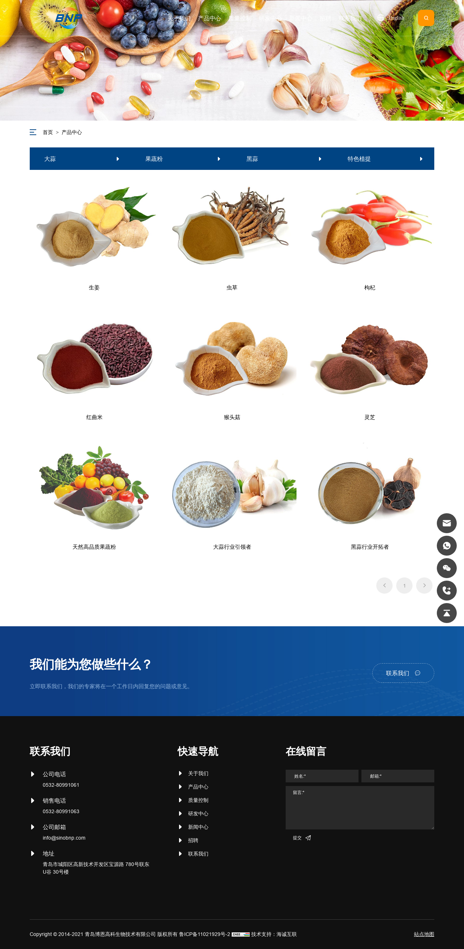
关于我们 (198, 773)
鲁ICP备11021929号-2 (204, 934)
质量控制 (198, 800)
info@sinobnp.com (64, 837)
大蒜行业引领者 (232, 547)
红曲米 (94, 417)
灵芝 (369, 417)
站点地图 (424, 934)
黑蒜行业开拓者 (370, 547)
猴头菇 (232, 417)
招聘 (193, 840)
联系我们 (198, 853)
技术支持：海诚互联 (274, 934)
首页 (48, 132)
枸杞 (369, 287)
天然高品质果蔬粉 (94, 547)
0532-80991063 (61, 811)
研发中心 (198, 813)
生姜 (94, 287)
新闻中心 (198, 827)
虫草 (232, 287)
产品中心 (72, 132)
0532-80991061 (61, 785)
